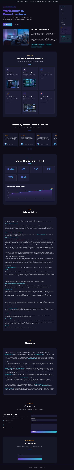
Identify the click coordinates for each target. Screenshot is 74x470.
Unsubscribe (55, 1)
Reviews (26, 1)
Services (21, 1)
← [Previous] (28, 149)
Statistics (32, 1)
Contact (50, 1)
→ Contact (62, 22)
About (17, 1)
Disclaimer (44, 1)
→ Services (62, 11)
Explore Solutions (7, 24)
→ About (61, 9)
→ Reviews (62, 13)
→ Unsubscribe (62, 24)
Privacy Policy (38, 1)
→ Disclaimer (62, 20)
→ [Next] (31, 149)
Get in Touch (17, 24)
